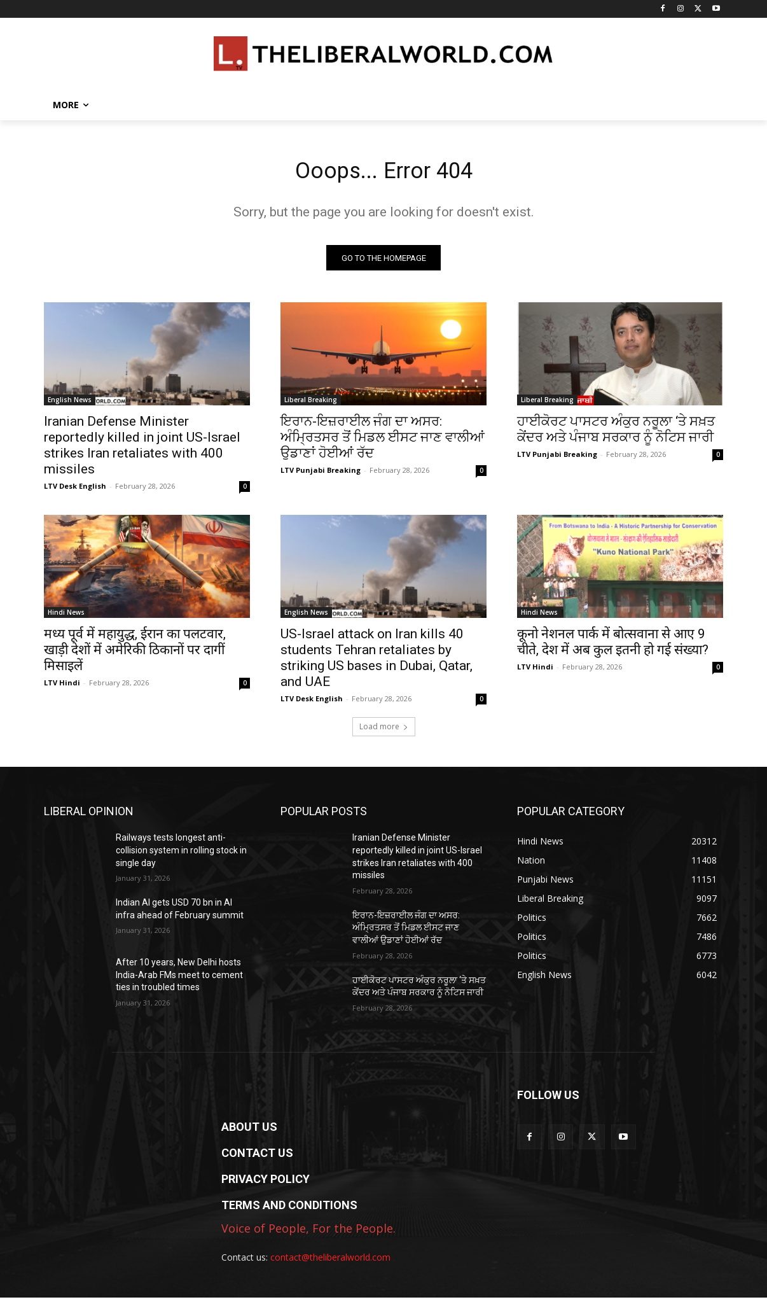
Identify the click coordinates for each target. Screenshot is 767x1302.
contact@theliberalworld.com (330, 1262)
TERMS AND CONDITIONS (289, 1209)
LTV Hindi (62, 687)
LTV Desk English (75, 491)
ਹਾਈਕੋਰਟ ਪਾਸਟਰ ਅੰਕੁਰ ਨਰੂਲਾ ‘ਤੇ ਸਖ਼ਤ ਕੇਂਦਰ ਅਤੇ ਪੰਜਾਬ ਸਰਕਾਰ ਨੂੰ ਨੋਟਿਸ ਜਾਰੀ (616, 434)
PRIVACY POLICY (265, 1183)
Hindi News (66, 617)
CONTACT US (257, 1157)
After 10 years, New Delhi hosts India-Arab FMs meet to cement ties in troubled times (179, 979)
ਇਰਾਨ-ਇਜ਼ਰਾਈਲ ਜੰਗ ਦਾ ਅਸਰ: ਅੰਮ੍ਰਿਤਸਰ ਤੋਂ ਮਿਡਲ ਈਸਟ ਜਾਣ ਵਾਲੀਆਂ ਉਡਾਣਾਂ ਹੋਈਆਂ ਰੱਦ (382, 442)
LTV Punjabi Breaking (320, 475)
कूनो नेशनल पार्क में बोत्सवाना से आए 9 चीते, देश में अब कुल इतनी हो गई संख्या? (612, 646)
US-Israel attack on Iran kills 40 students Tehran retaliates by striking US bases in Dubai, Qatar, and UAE (376, 662)
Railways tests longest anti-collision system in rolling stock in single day (181, 854)
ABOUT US (249, 1131)
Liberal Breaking (310, 404)
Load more (383, 731)
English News (70, 404)
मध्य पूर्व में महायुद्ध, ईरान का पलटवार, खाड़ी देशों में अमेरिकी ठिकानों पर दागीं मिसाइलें (135, 654)
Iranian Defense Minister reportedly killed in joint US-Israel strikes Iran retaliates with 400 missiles (142, 450)
